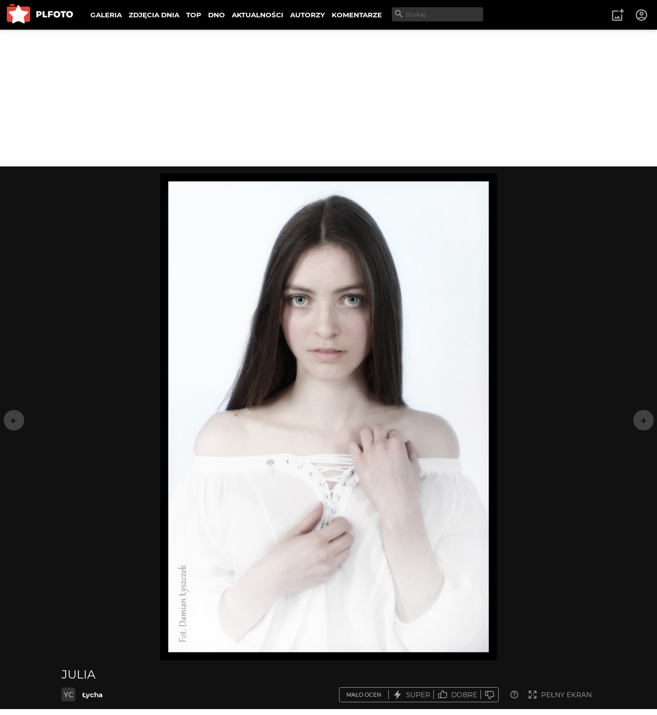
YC (68, 694)
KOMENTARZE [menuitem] (357, 14)
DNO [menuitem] (216, 14)
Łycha (92, 694)
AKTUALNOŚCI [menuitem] (257, 14)
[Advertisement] (328, 98)
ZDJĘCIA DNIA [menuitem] (154, 14)
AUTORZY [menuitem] (307, 14)
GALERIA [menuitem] (106, 14)
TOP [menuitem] (193, 14)
